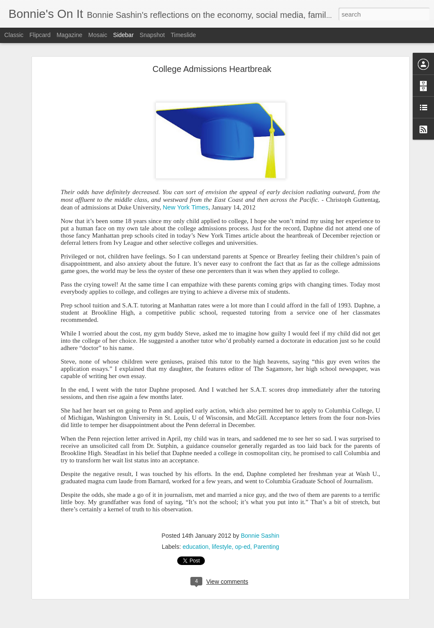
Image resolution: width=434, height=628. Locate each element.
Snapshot (152, 35)
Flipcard (40, 35)
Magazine (70, 35)
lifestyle (222, 545)
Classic (13, 35)
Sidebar (123, 35)
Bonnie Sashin (260, 534)
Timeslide (183, 35)
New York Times (186, 206)
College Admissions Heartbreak (211, 68)
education (196, 545)
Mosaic (97, 35)
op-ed (242, 545)
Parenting (266, 545)
